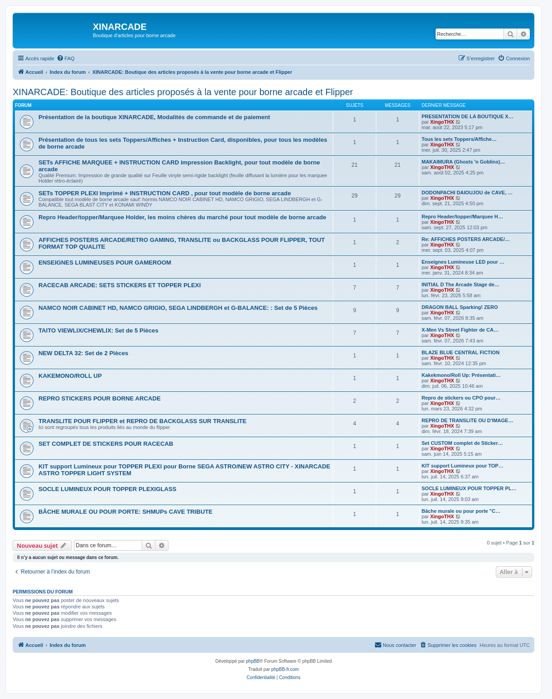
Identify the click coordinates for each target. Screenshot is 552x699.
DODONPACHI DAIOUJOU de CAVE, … (467, 192)
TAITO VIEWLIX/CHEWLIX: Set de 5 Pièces (98, 330)
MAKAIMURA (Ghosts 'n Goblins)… (463, 161)
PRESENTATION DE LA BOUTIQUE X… (468, 116)
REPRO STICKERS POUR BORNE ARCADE (99, 398)
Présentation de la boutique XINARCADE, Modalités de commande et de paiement (154, 117)
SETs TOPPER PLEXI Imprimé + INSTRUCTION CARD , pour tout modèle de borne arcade (164, 193)
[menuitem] (66, 58)
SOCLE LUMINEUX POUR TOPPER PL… (469, 488)
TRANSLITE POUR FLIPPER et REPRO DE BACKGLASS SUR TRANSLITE (142, 421)
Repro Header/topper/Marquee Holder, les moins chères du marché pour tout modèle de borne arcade (182, 217)
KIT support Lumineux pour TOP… (463, 465)
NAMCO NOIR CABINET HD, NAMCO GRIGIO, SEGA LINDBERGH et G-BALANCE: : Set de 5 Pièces (177, 307)
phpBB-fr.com (285, 669)
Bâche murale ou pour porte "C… (461, 511)
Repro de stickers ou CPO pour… (461, 397)
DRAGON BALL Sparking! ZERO (460, 307)
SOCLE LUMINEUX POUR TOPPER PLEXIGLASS (107, 489)
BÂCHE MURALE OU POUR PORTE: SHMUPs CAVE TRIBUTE (125, 511)
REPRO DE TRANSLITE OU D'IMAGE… (467, 420)
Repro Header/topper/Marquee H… (462, 216)
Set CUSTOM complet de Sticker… (462, 443)
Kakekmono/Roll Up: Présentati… (461, 375)
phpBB (252, 661)
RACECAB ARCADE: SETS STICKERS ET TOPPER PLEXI (119, 285)
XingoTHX (442, 122)
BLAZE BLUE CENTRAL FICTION (460, 352)
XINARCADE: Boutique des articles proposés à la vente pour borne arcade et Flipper (183, 92)
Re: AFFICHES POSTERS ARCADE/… (466, 239)
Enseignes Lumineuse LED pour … (463, 262)
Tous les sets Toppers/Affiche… (459, 139)
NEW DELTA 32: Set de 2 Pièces (83, 353)
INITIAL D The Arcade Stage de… (460, 284)
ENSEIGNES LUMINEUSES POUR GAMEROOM (104, 262)
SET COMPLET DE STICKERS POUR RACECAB (105, 443)
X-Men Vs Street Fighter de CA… (460, 330)
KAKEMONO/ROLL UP (70, 375)
